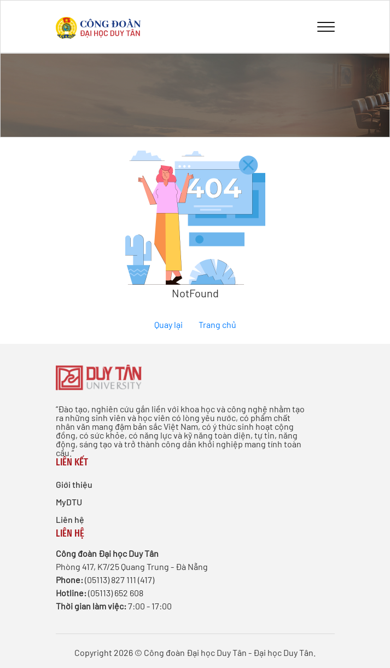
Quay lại (168, 324)
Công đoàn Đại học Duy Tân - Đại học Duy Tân (228, 652)
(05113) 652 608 (115, 593)
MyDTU (69, 502)
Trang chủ (217, 324)
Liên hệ (70, 519)
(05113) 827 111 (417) (119, 579)
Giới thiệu (74, 484)
